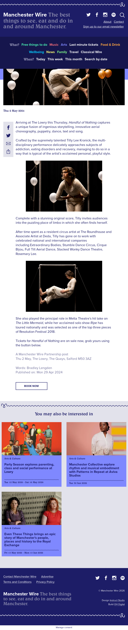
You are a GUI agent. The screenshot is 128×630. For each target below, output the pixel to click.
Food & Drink (110, 45)
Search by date (96, 59)
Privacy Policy (45, 582)
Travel (73, 52)
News (50, 52)
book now (31, 386)
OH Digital (119, 604)
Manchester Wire (25, 14)
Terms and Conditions (17, 582)
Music (54, 45)
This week (55, 59)
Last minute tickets (84, 45)
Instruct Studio (117, 600)
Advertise (47, 576)
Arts (64, 45)
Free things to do (34, 45)
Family (62, 52)
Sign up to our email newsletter (103, 26)
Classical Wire (91, 52)
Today (40, 59)
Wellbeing (36, 52)
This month (73, 59)
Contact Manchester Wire (19, 576)
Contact (119, 22)
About (107, 22)
